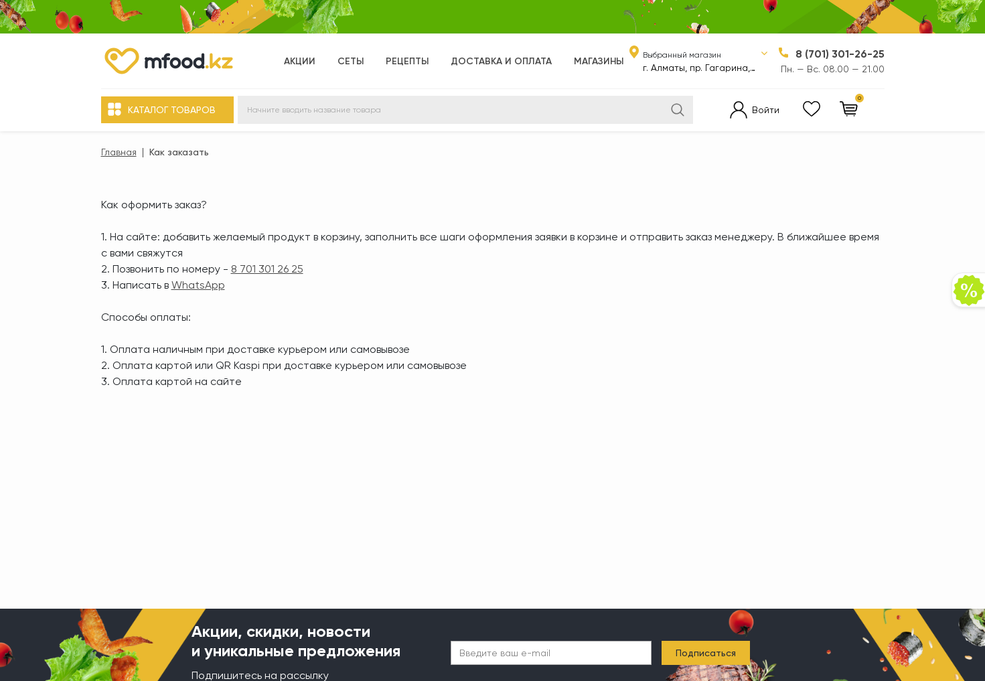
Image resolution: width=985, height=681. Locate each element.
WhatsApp (198, 285)
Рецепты (407, 61)
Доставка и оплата (501, 61)
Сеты (350, 61)
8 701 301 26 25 (267, 268)
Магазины (598, 61)
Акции (299, 61)
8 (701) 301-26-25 (840, 54)
